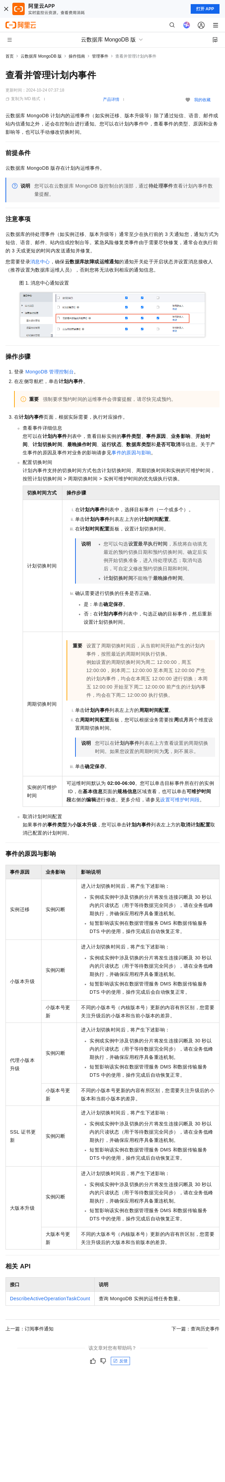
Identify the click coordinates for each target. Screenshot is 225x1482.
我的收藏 (202, 99)
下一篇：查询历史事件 (195, 1328)
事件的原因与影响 (131, 452)
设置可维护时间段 (180, 799)
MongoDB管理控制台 (49, 371)
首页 (9, 56)
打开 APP (205, 9)
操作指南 (77, 56)
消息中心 (40, 261)
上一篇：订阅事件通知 (29, 1328)
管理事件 (100, 56)
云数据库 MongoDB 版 (41, 56)
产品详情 (111, 99)
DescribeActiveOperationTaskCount (50, 1298)
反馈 (120, 1361)
